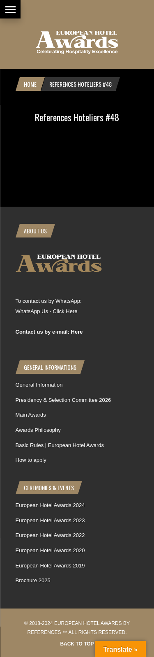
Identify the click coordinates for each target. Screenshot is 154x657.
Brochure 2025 (33, 580)
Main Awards (31, 415)
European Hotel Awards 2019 (50, 565)
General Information (39, 385)
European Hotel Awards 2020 (50, 550)
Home (30, 84)
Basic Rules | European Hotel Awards (60, 445)
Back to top (77, 644)
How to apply (31, 460)
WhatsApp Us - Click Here (47, 311)
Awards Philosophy (38, 430)
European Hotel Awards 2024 (50, 505)
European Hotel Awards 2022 (50, 535)
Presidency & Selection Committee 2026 (63, 400)
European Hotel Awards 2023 (50, 520)
